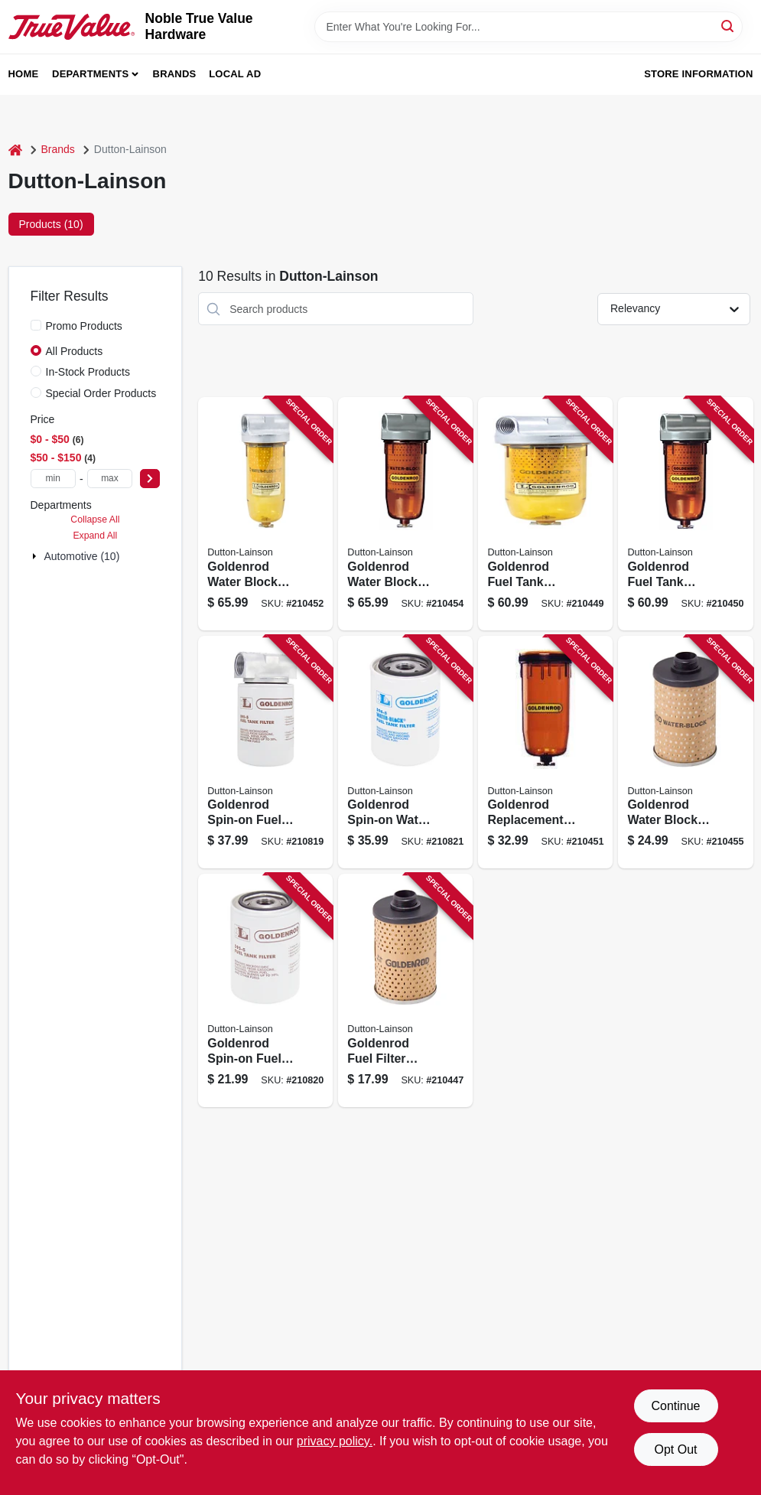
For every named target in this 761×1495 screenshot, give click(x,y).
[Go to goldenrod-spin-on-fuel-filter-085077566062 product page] (265, 752)
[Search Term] (528, 26)
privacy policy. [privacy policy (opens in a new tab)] (334, 1441)
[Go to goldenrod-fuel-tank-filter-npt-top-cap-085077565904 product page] (685, 513)
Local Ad (235, 74)
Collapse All (94, 519)
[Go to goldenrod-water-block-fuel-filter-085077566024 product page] (265, 513)
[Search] (728, 25)
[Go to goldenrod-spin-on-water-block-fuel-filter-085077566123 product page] (405, 752)
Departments (90, 74)
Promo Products (84, 326)
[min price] (53, 478)
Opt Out (675, 1449)
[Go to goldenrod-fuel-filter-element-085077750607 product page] (405, 990)
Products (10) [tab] (51, 224)
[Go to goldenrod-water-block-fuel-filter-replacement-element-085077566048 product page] (685, 752)
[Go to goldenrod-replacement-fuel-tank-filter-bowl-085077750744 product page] (545, 752)
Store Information (698, 74)
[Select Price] (150, 478)
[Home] (15, 150)
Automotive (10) (82, 556)
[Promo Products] (36, 325)
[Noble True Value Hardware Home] (71, 26)
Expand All (95, 535)
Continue (675, 1405)
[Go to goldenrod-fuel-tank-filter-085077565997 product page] (545, 513)
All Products (74, 351)
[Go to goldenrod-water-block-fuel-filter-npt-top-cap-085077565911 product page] (405, 513)
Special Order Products (101, 393)
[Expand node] (36, 556)
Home (23, 74)
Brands (175, 74)
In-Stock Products (88, 372)
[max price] (110, 478)
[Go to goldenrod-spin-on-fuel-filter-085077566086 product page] (265, 990)
